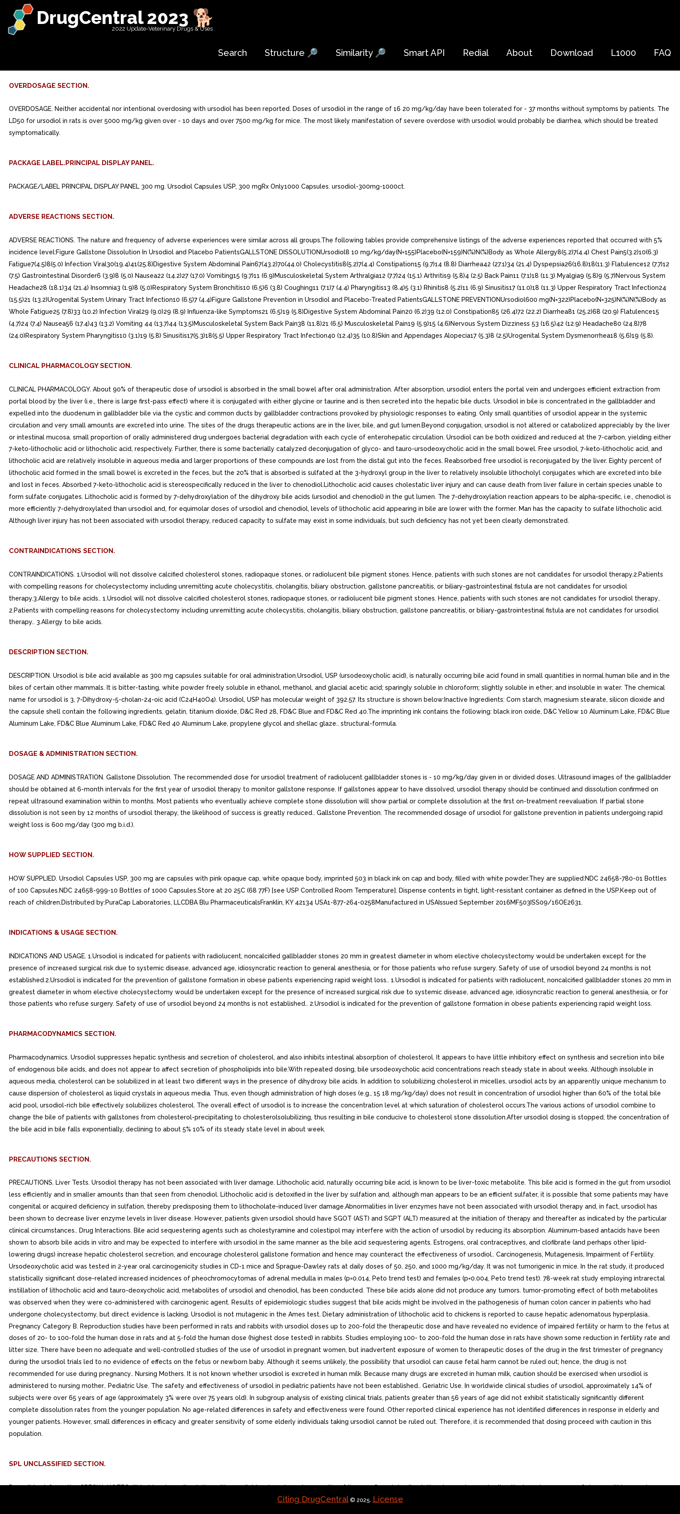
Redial (476, 52)
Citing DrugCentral (313, 1499)
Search (232, 52)
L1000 (623, 52)
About (519, 52)
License (388, 1499)
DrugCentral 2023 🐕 (125, 17)
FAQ (662, 52)
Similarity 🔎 (361, 52)
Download (571, 52)
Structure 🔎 (291, 52)
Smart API (424, 52)
